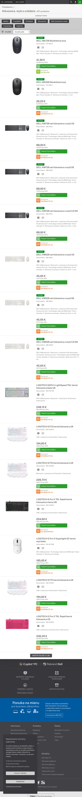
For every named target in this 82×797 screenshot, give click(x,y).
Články (57, 726)
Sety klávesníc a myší (59, 21)
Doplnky (20, 26)
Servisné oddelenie (48, 764)
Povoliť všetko (20, 773)
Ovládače (29, 21)
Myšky (5, 21)
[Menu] (7, 2)
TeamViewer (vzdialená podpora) (53, 774)
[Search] (71, 2)
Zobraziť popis (41, 16)
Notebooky (36, 730)
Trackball (17, 21)
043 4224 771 (46, 758)
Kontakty (46, 754)
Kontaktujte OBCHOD (54, 715)
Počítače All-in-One (39, 740)
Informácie (15, 726)
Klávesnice (42, 21)
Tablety (35, 733)
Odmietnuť (20, 781)
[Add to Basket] (51, 66)
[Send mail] (43, 47)
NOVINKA (40, 37)
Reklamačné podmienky (19, 733)
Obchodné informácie (61, 730)
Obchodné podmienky (18, 730)
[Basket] (80, 2)
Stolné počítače (38, 737)
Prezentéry (7, 26)
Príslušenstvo (8, 7)
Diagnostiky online (48, 771)
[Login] (75, 2)
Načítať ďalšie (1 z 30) (41, 655)
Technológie (58, 737)
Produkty (37, 726)
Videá (56, 740)
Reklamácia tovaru (48, 768)
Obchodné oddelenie (49, 761)
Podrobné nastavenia (13, 786)
